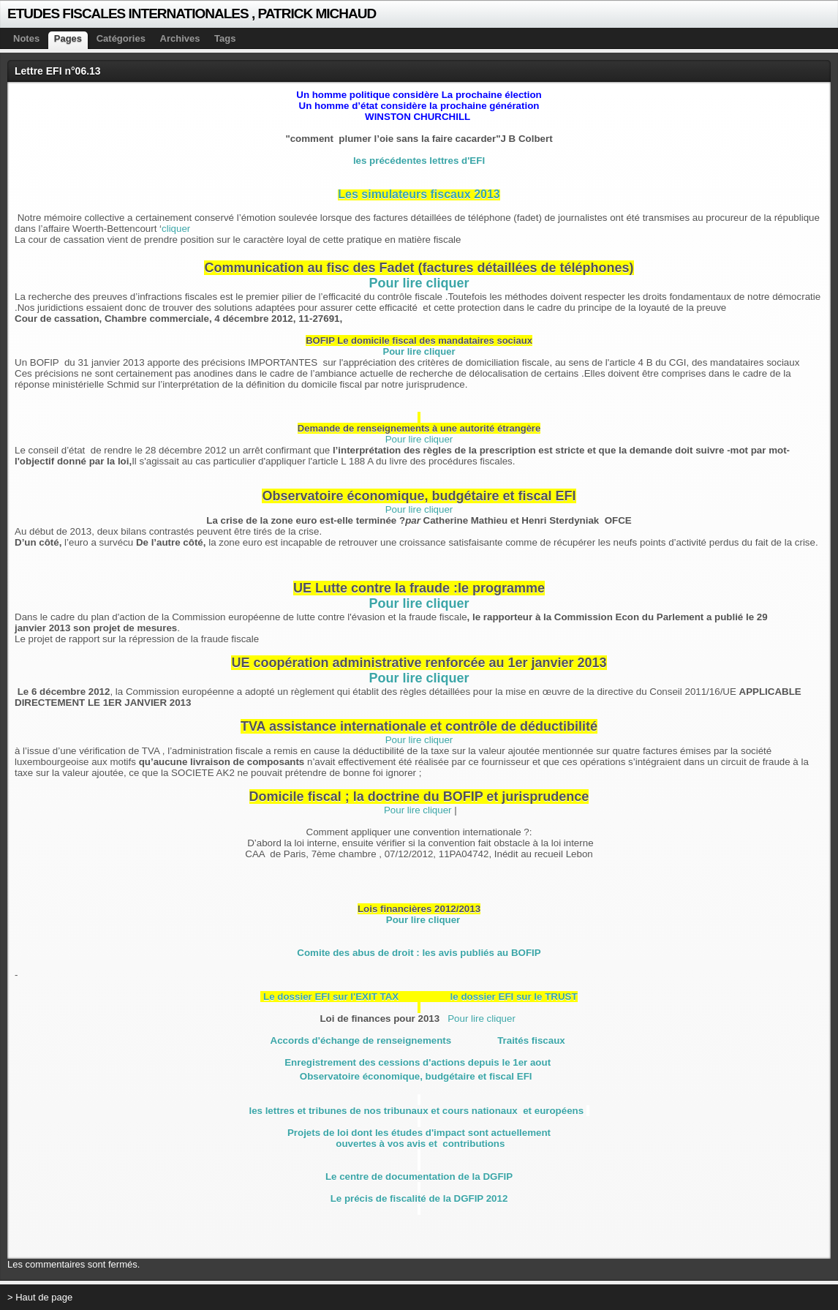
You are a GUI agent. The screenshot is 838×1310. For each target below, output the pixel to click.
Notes (26, 38)
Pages (68, 38)
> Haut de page (39, 1297)
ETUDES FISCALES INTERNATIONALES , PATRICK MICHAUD (191, 13)
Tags (224, 38)
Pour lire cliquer (419, 283)
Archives (180, 38)
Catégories (121, 38)
